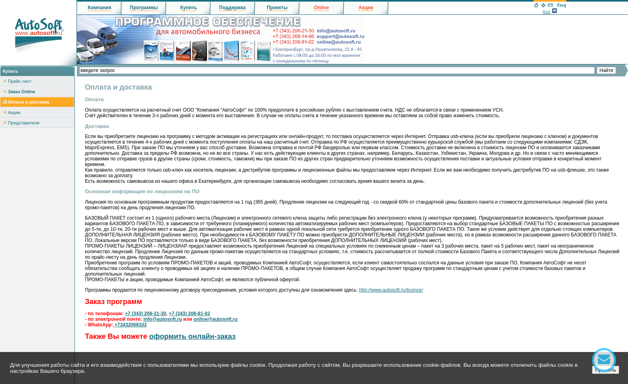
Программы (144, 7)
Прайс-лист (20, 81)
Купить (188, 7)
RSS (546, 12)
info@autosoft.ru (162, 319)
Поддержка (232, 7)
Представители (23, 122)
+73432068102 (130, 325)
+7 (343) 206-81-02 (189, 313)
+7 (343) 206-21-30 (145, 313)
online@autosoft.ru (215, 319)
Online (321, 7)
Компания (99, 7)
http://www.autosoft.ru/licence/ (391, 290)
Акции (14, 112)
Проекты (277, 7)
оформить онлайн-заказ (192, 336)
